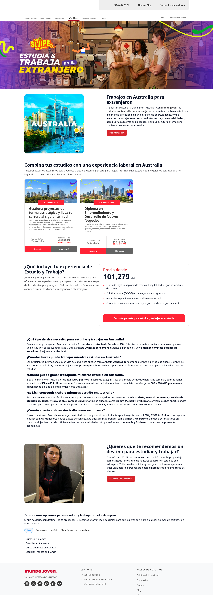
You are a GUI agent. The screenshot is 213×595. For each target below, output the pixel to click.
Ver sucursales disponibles (121, 478)
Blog (139, 590)
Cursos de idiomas (36, 539)
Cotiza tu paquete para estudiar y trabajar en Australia (143, 318)
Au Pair (54, 530)
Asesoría (37, 249)
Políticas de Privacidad (148, 575)
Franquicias (142, 580)
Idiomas (28, 530)
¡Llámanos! (64, 249)
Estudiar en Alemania (37, 543)
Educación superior (69, 530)
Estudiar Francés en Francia (41, 551)
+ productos (85, 530)
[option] (106, 55)
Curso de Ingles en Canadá (41, 547)
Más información (117, 133)
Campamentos (42, 530)
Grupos (140, 585)
